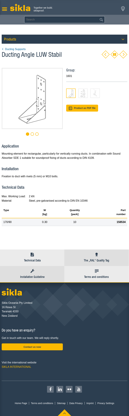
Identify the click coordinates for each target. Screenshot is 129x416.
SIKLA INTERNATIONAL (16, 366)
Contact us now (32, 347)
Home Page (21, 403)
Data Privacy (76, 403)
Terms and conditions (42, 403)
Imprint (90, 403)
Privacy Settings (105, 403)
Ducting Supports (14, 49)
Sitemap (61, 403)
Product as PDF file (82, 108)
